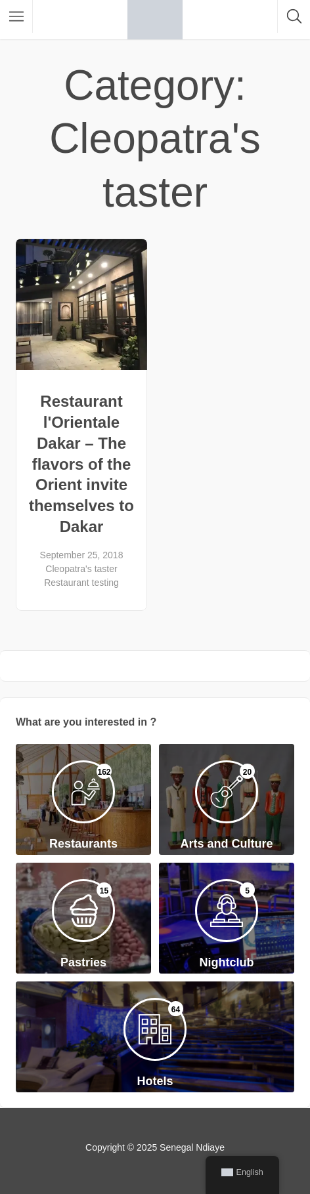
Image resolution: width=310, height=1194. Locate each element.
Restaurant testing (81, 582)
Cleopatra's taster (81, 569)
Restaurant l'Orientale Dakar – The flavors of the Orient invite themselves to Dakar (81, 463)
